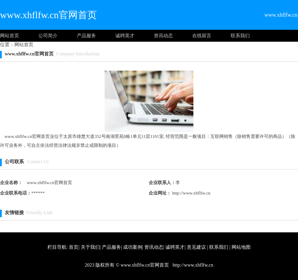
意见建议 (196, 247)
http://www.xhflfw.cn (190, 193)
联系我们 (240, 35)
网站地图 (241, 247)
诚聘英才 (124, 35)
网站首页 (9, 35)
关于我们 (90, 247)
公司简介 (48, 35)
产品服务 (86, 35)
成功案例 (132, 247)
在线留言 (201, 35)
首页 (73, 247)
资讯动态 (163, 35)
